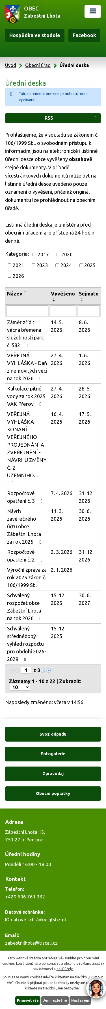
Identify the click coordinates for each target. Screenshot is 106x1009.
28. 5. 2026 (85, 392)
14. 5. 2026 (57, 326)
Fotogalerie (53, 753)
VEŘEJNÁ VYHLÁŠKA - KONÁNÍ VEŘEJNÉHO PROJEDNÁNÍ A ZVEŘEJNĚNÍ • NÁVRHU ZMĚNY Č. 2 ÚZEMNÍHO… (26, 448)
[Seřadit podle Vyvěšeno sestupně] (54, 301)
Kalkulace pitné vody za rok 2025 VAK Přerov (26, 396)
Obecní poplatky (53, 793)
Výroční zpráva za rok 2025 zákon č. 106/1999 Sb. (27, 577)
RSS (71, 118)
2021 (18, 265)
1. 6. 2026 (84, 359)
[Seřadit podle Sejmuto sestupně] (82, 301)
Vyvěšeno (63, 293)
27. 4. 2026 (57, 359)
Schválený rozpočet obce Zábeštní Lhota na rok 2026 (25, 606)
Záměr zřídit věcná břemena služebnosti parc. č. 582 (26, 333)
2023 (42, 265)
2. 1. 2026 (61, 570)
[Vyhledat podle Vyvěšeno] (63, 310)
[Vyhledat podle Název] (27, 310)
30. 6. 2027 (85, 599)
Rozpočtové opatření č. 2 (26, 555)
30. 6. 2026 (85, 515)
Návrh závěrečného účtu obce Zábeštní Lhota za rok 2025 (25, 526)
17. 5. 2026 (85, 418)
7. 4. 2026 (61, 493)
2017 (43, 254)
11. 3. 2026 (57, 515)
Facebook (84, 35)
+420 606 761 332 (25, 896)
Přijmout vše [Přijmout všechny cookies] (28, 1000)
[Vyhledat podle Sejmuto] (89, 310)
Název (14, 293)
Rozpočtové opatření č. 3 (26, 497)
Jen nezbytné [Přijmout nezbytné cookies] (55, 1000)
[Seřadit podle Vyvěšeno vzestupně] (54, 298)
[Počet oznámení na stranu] (20, 687)
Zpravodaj (53, 773)
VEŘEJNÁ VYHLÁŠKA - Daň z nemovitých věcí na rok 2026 (27, 366)
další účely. (65, 969)
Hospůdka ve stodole (34, 35)
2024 (66, 265)
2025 (90, 265)
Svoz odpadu (53, 734)
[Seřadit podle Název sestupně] (25, 293)
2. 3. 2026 (61, 552)
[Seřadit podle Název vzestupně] (25, 291)
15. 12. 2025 (58, 599)
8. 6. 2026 (84, 326)
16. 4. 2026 (57, 418)
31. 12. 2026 (86, 497)
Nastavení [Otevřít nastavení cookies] (80, 1000)
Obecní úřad (38, 65)
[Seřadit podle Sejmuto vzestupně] (82, 298)
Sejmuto (89, 293)
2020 (67, 254)
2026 (18, 275)
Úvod (10, 65)
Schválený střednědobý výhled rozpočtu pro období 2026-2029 (26, 644)
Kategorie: (17, 254)
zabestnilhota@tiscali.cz (31, 942)
